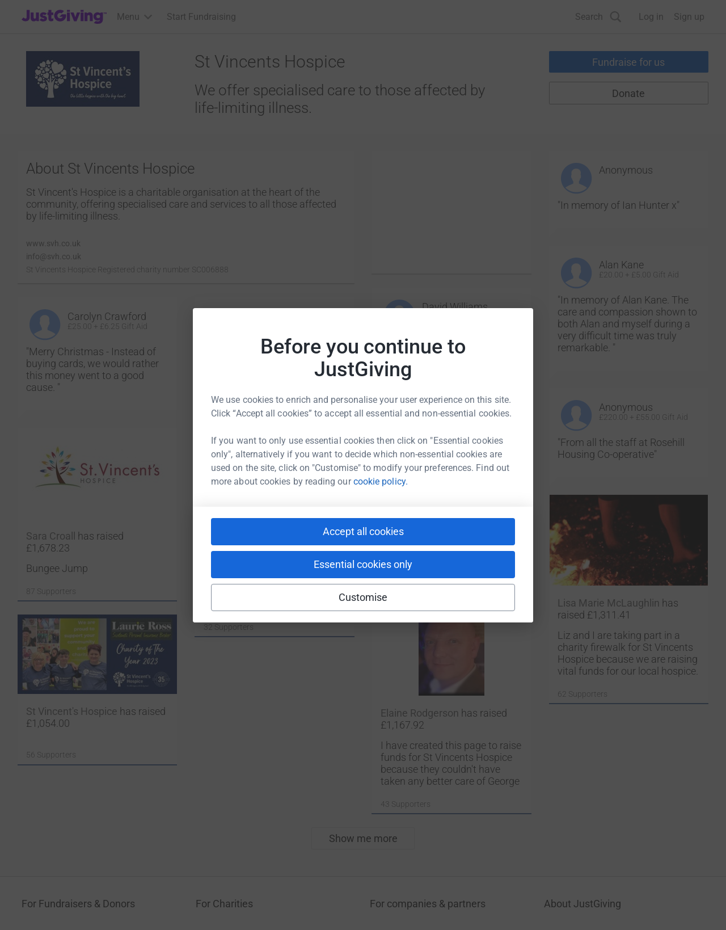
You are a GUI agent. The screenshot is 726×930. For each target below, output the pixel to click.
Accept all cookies (363, 531)
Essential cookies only (363, 564)
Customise (363, 597)
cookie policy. (380, 481)
